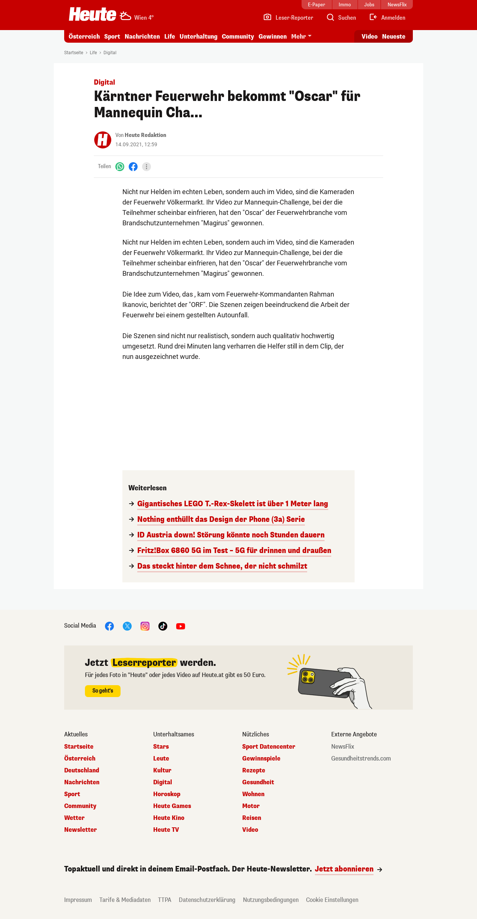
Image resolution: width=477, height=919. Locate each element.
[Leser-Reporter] (288, 18)
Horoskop (166, 794)
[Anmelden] (387, 18)
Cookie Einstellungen (332, 900)
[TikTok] (162, 625)
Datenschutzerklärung (207, 900)
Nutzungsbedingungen (271, 900)
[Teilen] (146, 166)
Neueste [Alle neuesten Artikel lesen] (393, 36)
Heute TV (166, 830)
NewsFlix (342, 746)
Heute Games (172, 806)
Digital (109, 52)
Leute (161, 758)
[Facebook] (133, 166)
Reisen (251, 818)
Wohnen (253, 794)
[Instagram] (145, 625)
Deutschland (81, 770)
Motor (251, 806)
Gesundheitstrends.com (361, 758)
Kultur (162, 770)
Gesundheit (258, 782)
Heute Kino (168, 818)
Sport (112, 36)
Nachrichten (142, 36)
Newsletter (80, 830)
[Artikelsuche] (341, 18)
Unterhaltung (198, 36)
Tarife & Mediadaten (125, 900)
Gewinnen (273, 36)
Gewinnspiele (261, 758)
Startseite (73, 52)
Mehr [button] (298, 36)
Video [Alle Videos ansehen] (370, 36)
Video (250, 830)
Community (238, 36)
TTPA (164, 900)
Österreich (84, 36)
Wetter (74, 818)
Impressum (78, 900)
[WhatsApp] (119, 166)
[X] (127, 625)
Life (169, 36)
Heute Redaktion (145, 135)
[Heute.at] (92, 14)
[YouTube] (180, 625)
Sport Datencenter (268, 746)
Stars (161, 746)
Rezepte (253, 770)
